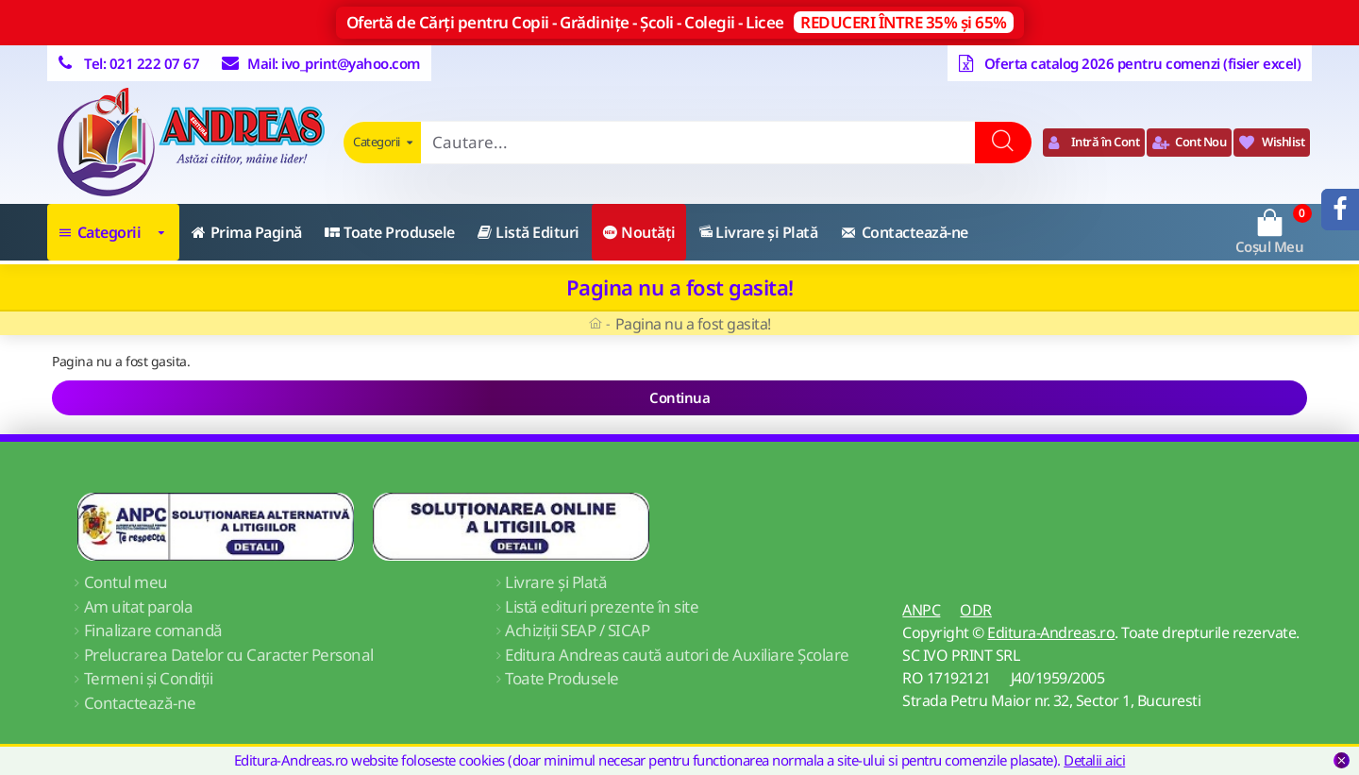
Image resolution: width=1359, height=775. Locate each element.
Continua (679, 397)
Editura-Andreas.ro (1051, 632)
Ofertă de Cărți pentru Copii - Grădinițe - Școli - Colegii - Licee (680, 22)
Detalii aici (1094, 759)
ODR (976, 609)
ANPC (921, 609)
